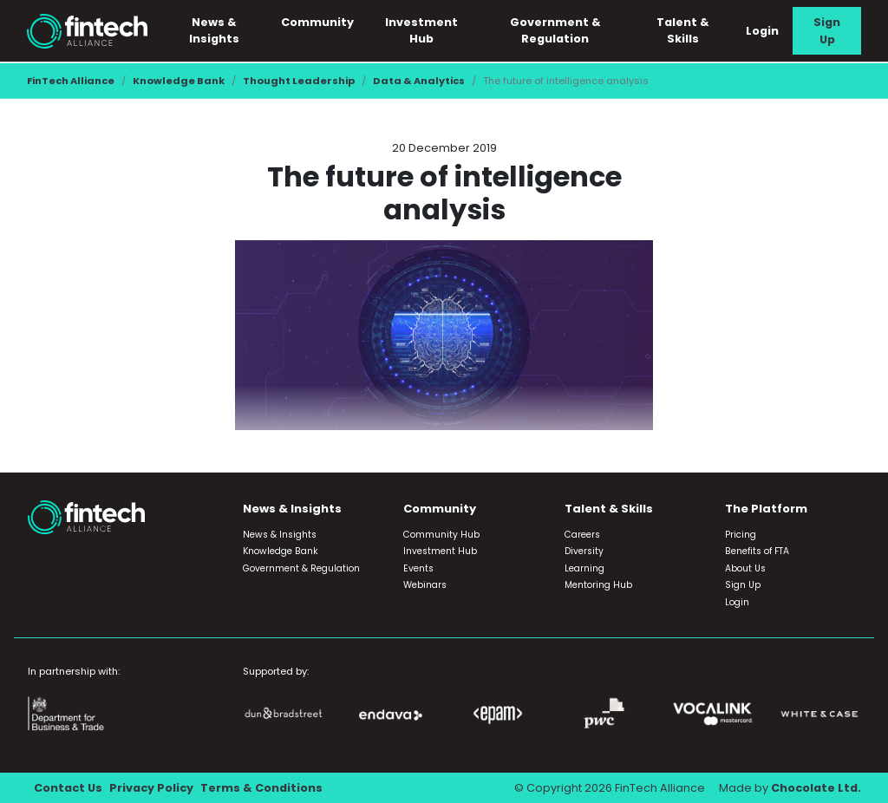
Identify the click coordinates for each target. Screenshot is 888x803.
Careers (582, 534)
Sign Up (826, 30)
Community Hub (441, 534)
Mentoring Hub (598, 584)
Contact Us (68, 787)
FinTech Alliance (70, 81)
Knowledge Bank (179, 81)
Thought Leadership (299, 81)
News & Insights (214, 30)
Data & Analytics (419, 81)
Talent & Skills (682, 30)
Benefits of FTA (757, 551)
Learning (584, 568)
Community (317, 22)
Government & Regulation (555, 30)
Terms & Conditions (261, 787)
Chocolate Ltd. (816, 787)
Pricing (740, 534)
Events (418, 568)
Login (762, 30)
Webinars (425, 584)
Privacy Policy (151, 787)
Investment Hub (421, 30)
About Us (745, 568)
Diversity (584, 551)
